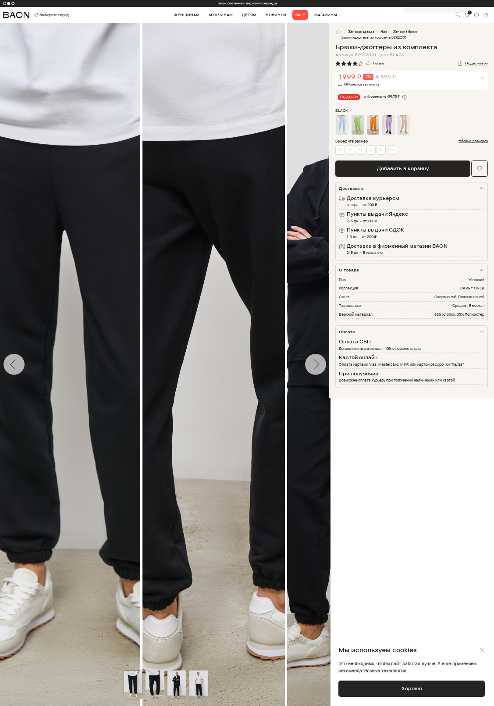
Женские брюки (406, 31)
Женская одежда (361, 31)
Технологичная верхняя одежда (247, 3)
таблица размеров (473, 141)
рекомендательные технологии (372, 670)
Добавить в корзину (403, 168)
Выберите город (43, 15)
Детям (249, 15)
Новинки (276, 15)
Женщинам (186, 15)
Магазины (325, 15)
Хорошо (412, 688)
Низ (383, 31)
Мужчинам (221, 15)
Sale (300, 15)
